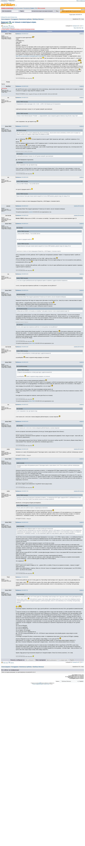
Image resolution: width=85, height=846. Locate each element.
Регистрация (19, 8)
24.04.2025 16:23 (22, 33)
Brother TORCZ (32, 343)
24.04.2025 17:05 (22, 458)
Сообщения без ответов (5, 17)
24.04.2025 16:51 (22, 404)
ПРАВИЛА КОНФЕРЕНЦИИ (7, 8)
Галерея (32, 8)
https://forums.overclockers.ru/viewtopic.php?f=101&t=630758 (31, 56)
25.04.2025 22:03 (22, 577)
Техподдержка (14, 19)
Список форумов (5, 19)
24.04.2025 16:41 (22, 223)
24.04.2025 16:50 (22, 362)
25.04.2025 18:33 (22, 522)
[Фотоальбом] (81, 215)
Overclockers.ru (4, 0)
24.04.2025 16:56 (22, 449)
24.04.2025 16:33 (22, 126)
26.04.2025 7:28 (22, 590)
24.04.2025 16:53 (22, 421)
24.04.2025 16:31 (22, 97)
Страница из (75, 25)
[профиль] (82, 33)
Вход (15, 8)
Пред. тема (76, 27)
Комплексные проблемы (25, 19)
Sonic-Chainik (9, 23)
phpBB (40, 683)
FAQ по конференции (81, 0)
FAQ (36, 8)
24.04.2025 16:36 (22, 177)
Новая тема (5, 26)
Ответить (12, 26)
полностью (12, 27)
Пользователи (26, 8)
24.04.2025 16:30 (22, 86)
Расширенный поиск (76, 11)
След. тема (81, 27)
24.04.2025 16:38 (22, 215)
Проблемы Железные (38, 19)
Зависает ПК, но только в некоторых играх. (18, 22)
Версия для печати (5, 27)
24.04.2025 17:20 (22, 491)
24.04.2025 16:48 (22, 346)
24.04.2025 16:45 (22, 290)
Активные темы (14, 17)
